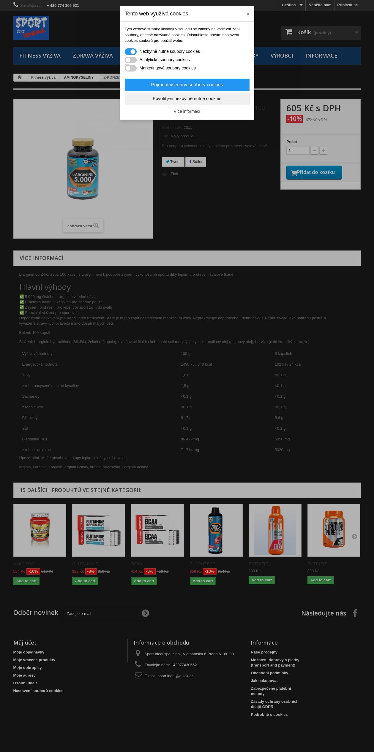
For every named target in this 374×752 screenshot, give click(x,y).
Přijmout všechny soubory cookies (187, 84)
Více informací (187, 111)
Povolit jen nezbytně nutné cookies (187, 98)
